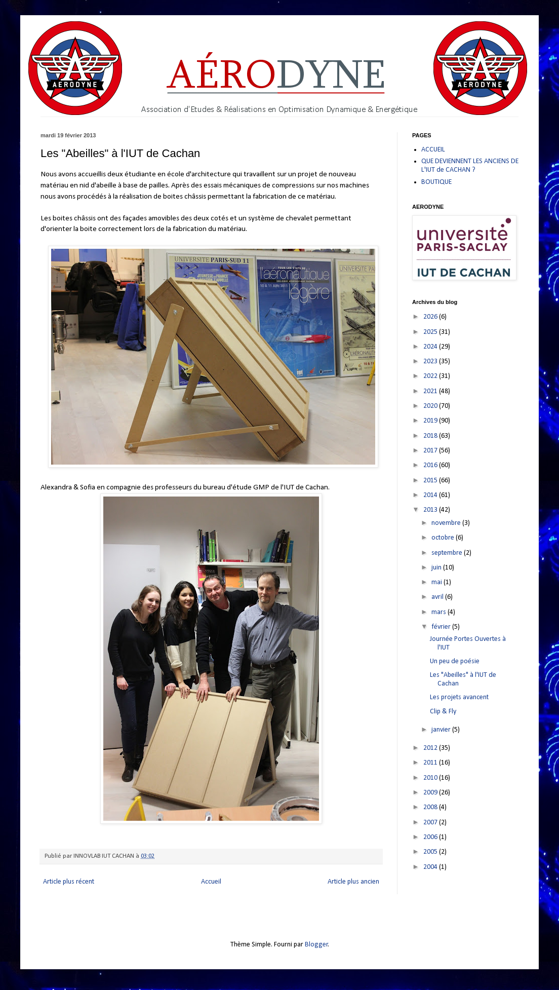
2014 (431, 495)
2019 (431, 421)
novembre (446, 523)
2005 (431, 852)
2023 (431, 361)
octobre (443, 538)
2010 (431, 778)
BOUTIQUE (436, 182)
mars (439, 612)
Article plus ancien (353, 882)
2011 (431, 763)
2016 (431, 465)
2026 (431, 317)
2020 (431, 406)
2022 (431, 376)
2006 (431, 837)
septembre (447, 553)
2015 (431, 480)
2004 (431, 867)
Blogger (316, 944)
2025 (431, 332)
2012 (431, 748)
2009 (431, 792)
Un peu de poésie (455, 661)
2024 (431, 347)
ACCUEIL (433, 150)
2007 (431, 822)
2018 (431, 436)
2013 (431, 510)
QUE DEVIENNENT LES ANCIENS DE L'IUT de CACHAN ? (469, 166)
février (441, 627)
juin (437, 568)
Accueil (211, 882)
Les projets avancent (459, 697)
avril (438, 597)
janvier (441, 730)
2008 (431, 807)
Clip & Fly (443, 711)
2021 (431, 391)
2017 (431, 450)
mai (437, 582)
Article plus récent (68, 882)
